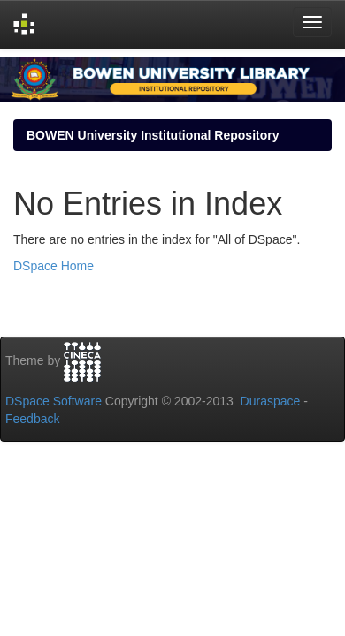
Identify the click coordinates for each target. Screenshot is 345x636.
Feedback (32, 419)
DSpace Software (53, 401)
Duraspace (271, 401)
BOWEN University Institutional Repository (153, 135)
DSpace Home (53, 266)
